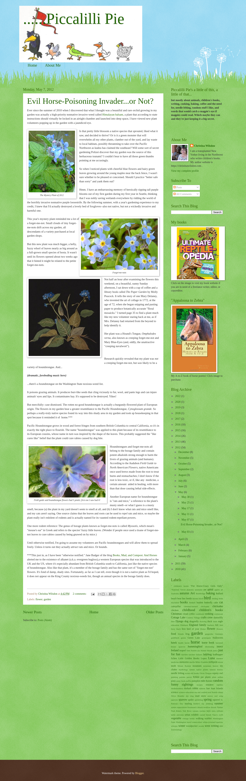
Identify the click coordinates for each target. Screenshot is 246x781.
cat (221, 602)
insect (220, 646)
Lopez (204, 658)
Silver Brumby (177, 696)
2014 (178, 435)
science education (186, 692)
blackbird (175, 602)
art (222, 589)
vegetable (176, 718)
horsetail (219, 643)
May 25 (185, 502)
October (183, 463)
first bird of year (190, 629)
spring (208, 699)
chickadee (217, 606)
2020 (178, 401)
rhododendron (177, 688)
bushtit (200, 602)
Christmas (176, 613)
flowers (220, 629)
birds (221, 598)
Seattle (215, 692)
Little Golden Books (188, 658)
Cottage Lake (178, 617)
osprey (215, 673)
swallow (206, 707)
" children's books (180, 586)
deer (173, 621)
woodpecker (192, 726)
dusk (215, 621)
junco (215, 650)
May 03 (185, 531)
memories (184, 662)
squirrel (216, 699)
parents (182, 677)
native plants (202, 669)
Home (32, 65)
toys (209, 711)
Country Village (193, 617)
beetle (189, 598)
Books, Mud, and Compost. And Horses (135, 555)
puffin (188, 681)
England (193, 625)
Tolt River (187, 711)
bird (207, 597)
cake (216, 602)
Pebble (196, 677)
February (183, 550)
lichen (174, 658)
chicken (175, 610)
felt (217, 625)
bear (179, 598)
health (180, 643)
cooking (209, 613)
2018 (178, 413)
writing (215, 725)
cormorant (218, 614)
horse (195, 642)
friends (181, 634)
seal (209, 692)
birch (201, 598)
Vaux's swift (217, 715)
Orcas (202, 673)
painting (174, 677)
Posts (177, 187)
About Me (53, 65)
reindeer (210, 684)
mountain (197, 666)
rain (203, 680)
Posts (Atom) (45, 620)
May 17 (185, 508)
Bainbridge (200, 593)
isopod (182, 650)
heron (187, 643)
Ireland (175, 650)
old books (195, 673)
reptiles (220, 685)
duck (209, 621)
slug (192, 696)
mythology (183, 669)
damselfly (218, 617)
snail (197, 696)
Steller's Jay (198, 703)
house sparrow (178, 646)
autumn (184, 593)
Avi (192, 593)
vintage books (188, 718)
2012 (178, 447)
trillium (220, 711)
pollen (220, 677)
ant (204, 589)
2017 (178, 418)
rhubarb (187, 688)
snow (203, 696)
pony (173, 681)
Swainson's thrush (195, 707)
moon (220, 662)
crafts (204, 617)
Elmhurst (184, 625)
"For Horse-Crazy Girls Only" (206, 586)
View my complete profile (185, 170)
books (184, 602)
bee (183, 598)
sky (187, 696)
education (175, 625)
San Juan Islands (214, 688)
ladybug (207, 654)
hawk (174, 642)
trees (214, 711)
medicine (175, 662)
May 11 (185, 514)
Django (180, 621)
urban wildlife (192, 714)
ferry (173, 629)
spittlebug (198, 700)
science (174, 692)
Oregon (208, 673)
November (184, 457)
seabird (204, 692)
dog (186, 621)
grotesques (206, 638)
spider (191, 699)
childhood (188, 610)
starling (188, 703)
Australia (175, 593)
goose (183, 638)
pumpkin (196, 681)
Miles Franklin (201, 662)
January (182, 556)
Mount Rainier (184, 666)
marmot (219, 658)
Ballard (219, 593)
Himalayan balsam (112, 114)
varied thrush (205, 715)
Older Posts (154, 612)
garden (47, 599)
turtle (173, 715)
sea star (197, 692)
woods (201, 726)
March (182, 544)
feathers (210, 625)
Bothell (192, 602)
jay (198, 650)
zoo (221, 726)
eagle (220, 621)
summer (218, 703)
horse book (208, 642)
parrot (189, 677)
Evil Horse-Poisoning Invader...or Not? (90, 101)
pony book (180, 681)
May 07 (185, 519)
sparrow (183, 699)
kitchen (184, 654)
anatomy (190, 589)
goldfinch (175, 638)
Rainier (209, 681)
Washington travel (184, 722)
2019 (178, 407)
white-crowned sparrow (213, 722)
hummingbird (195, 646)
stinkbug (209, 703)
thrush (213, 707)
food (173, 633)
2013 (178, 441)
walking (199, 718)
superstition (182, 707)
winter (181, 725)
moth (173, 666)
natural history (216, 669)
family (202, 625)
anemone (198, 589)
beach (174, 598)
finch (178, 629)
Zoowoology (176, 729)
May (181, 492)
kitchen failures (195, 654)
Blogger (139, 773)
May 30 (185, 497)
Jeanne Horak (206, 650)
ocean (187, 673)
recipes (200, 685)
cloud (185, 614)
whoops (174, 726)
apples (217, 589)
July (180, 480)
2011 (178, 563)
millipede (213, 662)
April (181, 539)
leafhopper (218, 654)
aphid (210, 589)
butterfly (208, 602)
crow (210, 617)
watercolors (197, 722)
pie (202, 677)
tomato (196, 711)
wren (207, 725)
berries (195, 598)
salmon (202, 688)
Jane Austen (191, 650)
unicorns (180, 715)
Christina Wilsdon (204, 145)
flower (39, 599)
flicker (203, 629)
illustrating (209, 646)
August (182, 475)
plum (214, 677)
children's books (211, 610)
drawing (203, 621)
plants (208, 677)
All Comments (182, 194)
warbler (208, 718)
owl (221, 673)
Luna (211, 658)
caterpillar (176, 606)
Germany (219, 634)
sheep (220, 692)
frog (187, 634)
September (184, 469)
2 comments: (80, 593)
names (192, 669)
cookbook (200, 614)
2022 (178, 396)
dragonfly (194, 621)
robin (195, 688)
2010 (178, 569)
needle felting (177, 673)
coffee (192, 614)
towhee (202, 711)
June (181, 486)
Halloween (218, 637)
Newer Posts (32, 612)
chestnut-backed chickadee (196, 606)
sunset (173, 707)
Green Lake (194, 637)
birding (215, 598)
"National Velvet (178, 589)
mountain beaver (210, 666)
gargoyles (209, 634)
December (184, 452)
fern (221, 625)
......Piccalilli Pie (73, 18)
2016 (178, 424)
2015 (178, 430)
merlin (192, 662)
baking (210, 593)
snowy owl (212, 696)
